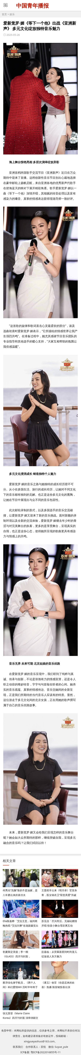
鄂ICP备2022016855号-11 (46, 1052)
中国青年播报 (32, 6)
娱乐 (12, 14)
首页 (4, 14)
